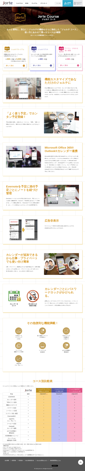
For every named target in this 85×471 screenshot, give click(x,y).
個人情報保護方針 (29, 460)
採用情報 (14, 460)
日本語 (57, 3)
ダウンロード (44, 3)
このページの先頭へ (80, 462)
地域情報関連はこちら (55, 460)
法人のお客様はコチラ (42, 460)
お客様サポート (67, 3)
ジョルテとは (19, 3)
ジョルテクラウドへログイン (77, 3)
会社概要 (7, 460)
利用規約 (21, 460)
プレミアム (34, 3)
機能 (27, 3)
